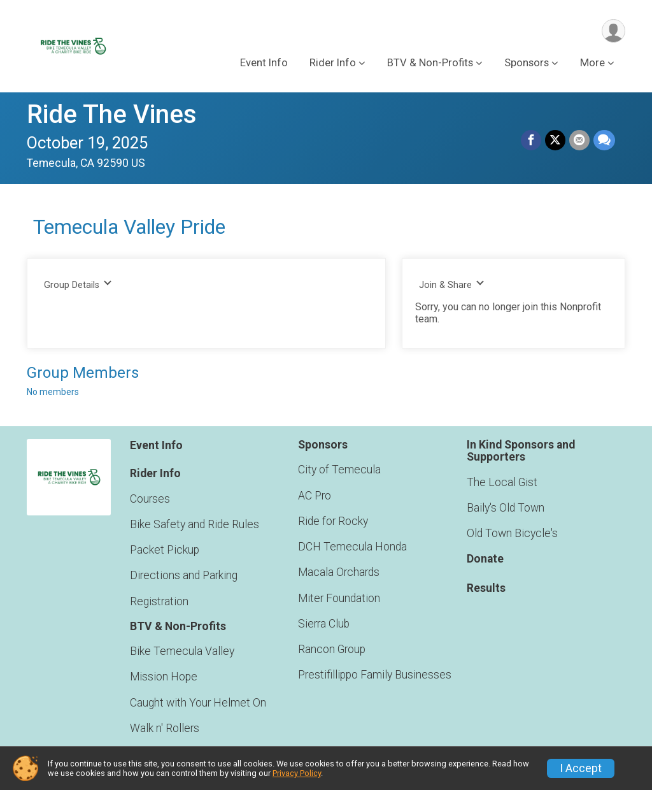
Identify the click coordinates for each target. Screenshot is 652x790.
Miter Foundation (339, 598)
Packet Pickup (164, 549)
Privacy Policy (297, 773)
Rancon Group (331, 649)
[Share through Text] (604, 140)
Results (486, 588)
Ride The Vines (112, 114)
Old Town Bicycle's (512, 533)
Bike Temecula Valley (182, 651)
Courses (150, 498)
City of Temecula (339, 469)
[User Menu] (613, 31)
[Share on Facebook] (531, 140)
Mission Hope (163, 676)
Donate (485, 558)
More (592, 63)
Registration (159, 601)
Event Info (264, 63)
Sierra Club (324, 623)
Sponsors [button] (526, 63)
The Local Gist (502, 482)
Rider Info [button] (332, 63)
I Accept (581, 768)
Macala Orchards (338, 572)
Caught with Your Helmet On (198, 702)
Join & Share (452, 284)
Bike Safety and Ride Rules (194, 524)
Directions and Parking (183, 575)
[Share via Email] (579, 140)
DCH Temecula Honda (352, 546)
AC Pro (314, 495)
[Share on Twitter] (555, 140)
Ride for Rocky (333, 521)
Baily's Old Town (505, 507)
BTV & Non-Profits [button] (430, 63)
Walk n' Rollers (164, 728)
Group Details (78, 284)
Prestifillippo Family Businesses (374, 674)
